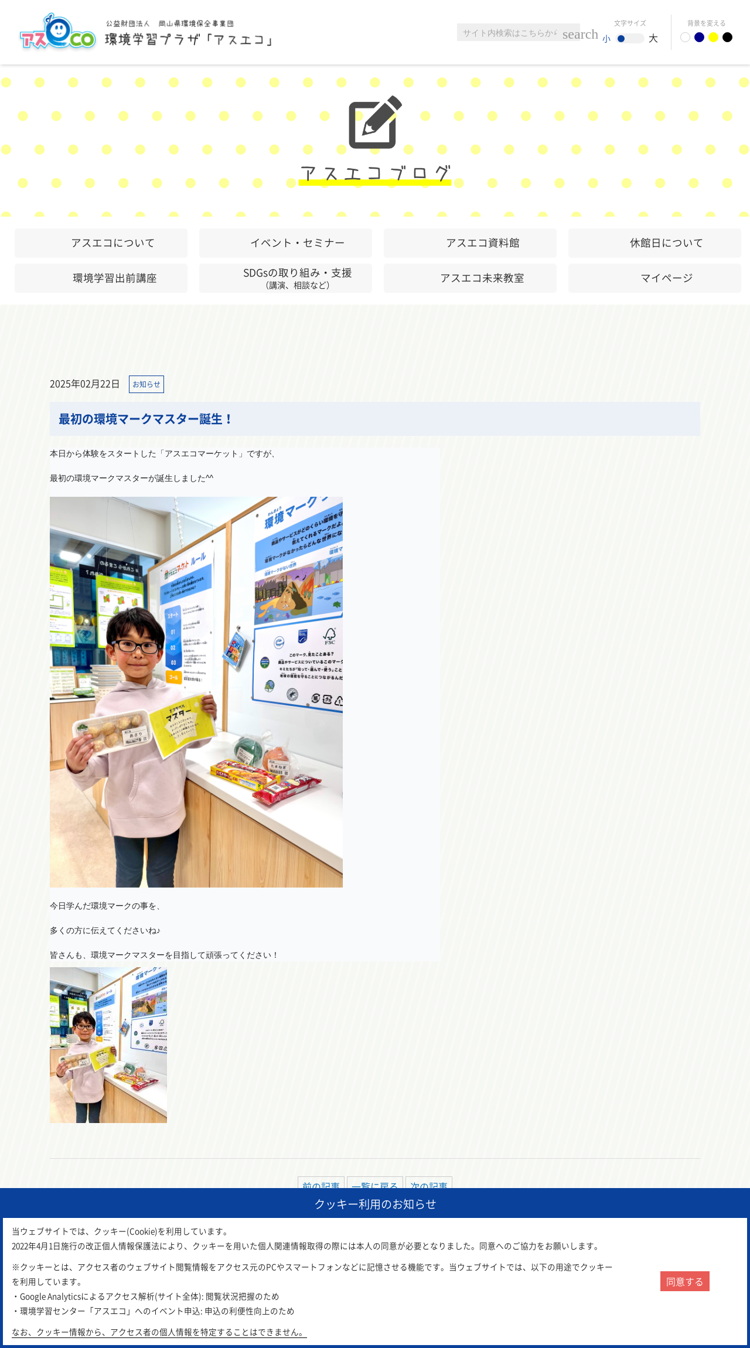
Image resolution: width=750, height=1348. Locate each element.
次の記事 (429, 1186)
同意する (685, 1281)
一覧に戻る (375, 1186)
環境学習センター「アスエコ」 (151, 32)
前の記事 (321, 1186)
